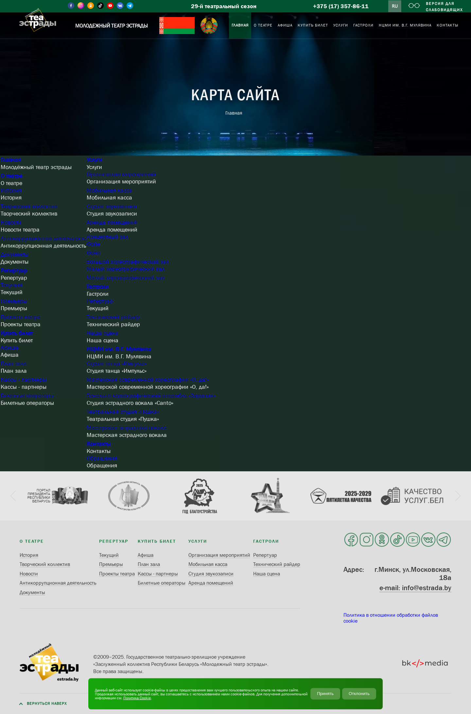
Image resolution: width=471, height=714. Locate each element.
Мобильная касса (109, 190)
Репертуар (14, 270)
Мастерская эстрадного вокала (127, 427)
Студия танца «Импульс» (117, 363)
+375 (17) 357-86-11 (341, 6)
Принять (325, 693)
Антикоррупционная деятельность (43, 238)
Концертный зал (107, 237)
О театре (11, 176)
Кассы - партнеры (23, 379)
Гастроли (98, 286)
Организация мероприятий (121, 174)
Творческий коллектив (29, 206)
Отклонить (359, 693)
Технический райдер (113, 317)
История (11, 190)
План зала (14, 363)
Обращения (102, 458)
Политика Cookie (137, 697)
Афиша (10, 347)
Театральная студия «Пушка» (123, 411)
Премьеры (14, 301)
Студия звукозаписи (112, 206)
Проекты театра (21, 317)
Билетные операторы (27, 395)
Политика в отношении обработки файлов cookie (390, 618)
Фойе (93, 244)
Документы (14, 254)
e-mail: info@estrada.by (415, 588)
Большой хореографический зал (128, 261)
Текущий (12, 285)
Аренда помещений (112, 222)
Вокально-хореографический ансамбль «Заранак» (151, 395)
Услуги (94, 160)
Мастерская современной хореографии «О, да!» (148, 379)
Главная (11, 160)
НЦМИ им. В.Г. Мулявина (119, 349)
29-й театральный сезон (223, 6)
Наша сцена (102, 333)
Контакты (99, 444)
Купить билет (17, 333)
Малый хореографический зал (126, 269)
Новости (11, 222)
